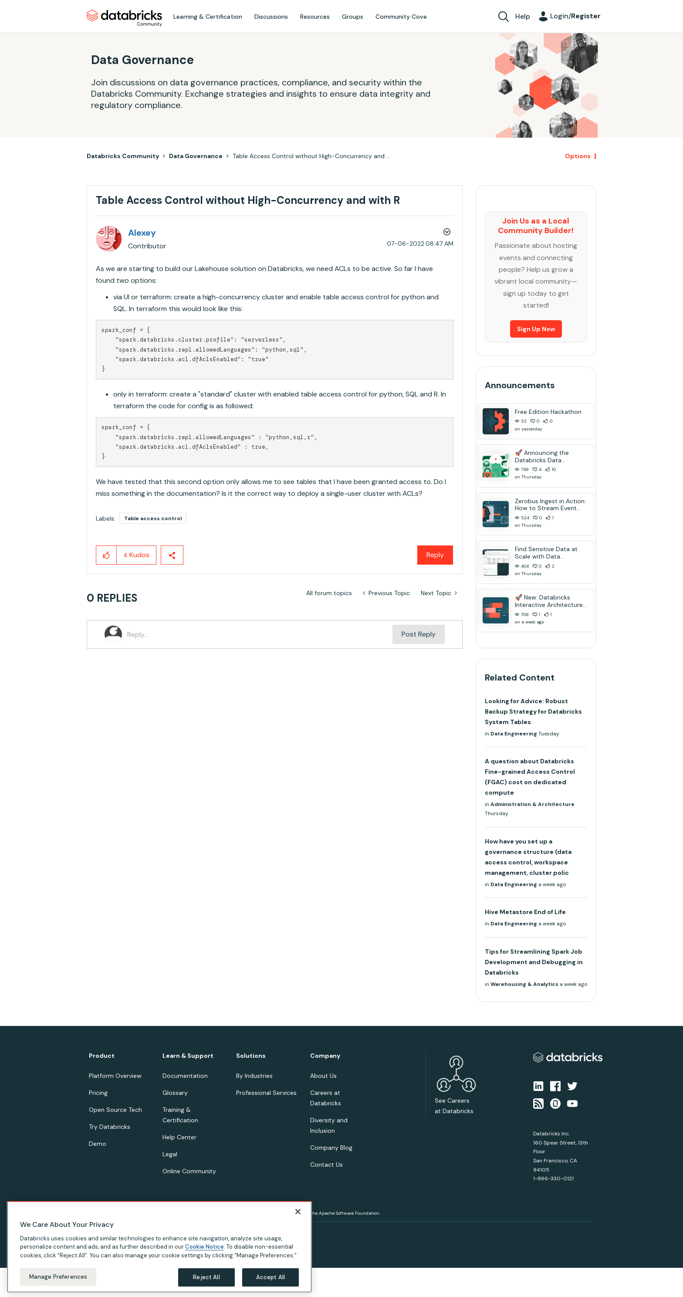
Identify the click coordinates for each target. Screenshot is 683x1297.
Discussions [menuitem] (271, 16)
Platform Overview (115, 1076)
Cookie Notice (204, 1246)
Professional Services (266, 1093)
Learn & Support (187, 1056)
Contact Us (326, 1164)
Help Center (179, 1137)
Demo (97, 1144)
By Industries (254, 1076)
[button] (106, 555)
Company (325, 1056)
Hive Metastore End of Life (525, 912)
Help (522, 16)
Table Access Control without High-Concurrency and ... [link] (311, 156)
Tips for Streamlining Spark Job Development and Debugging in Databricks (534, 962)
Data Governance (196, 156)
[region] (159, 1247)
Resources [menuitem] (315, 16)
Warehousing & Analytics (524, 984)
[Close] (298, 1211)
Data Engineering (513, 733)
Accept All (270, 1277)
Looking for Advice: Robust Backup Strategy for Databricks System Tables (533, 711)
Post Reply (419, 634)
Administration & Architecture (532, 804)
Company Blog (331, 1147)
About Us (323, 1076)
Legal (169, 1154)
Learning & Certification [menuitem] (207, 16)
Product (102, 1056)
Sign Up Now (536, 329)
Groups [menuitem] (352, 16)
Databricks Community (124, 18)
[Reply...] (259, 634)
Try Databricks (109, 1127)
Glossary (175, 1093)
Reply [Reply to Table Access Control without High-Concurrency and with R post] (435, 554)
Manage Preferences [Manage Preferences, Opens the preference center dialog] (58, 1276)
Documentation (185, 1076)
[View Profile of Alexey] (142, 232)
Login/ (575, 15)
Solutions (251, 1056)
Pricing (98, 1093)
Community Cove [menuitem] (401, 16)
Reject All (206, 1277)
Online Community (189, 1171)
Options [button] (578, 156)
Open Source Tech (115, 1110)
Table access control (153, 518)
